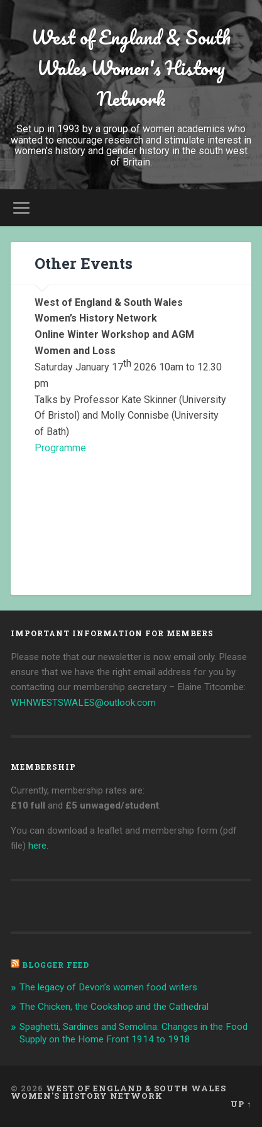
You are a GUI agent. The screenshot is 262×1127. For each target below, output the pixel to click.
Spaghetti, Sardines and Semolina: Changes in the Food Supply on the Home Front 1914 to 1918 (133, 1033)
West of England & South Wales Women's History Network (131, 68)
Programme (60, 448)
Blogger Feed (55, 965)
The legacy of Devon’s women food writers (108, 987)
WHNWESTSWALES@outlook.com (83, 702)
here (37, 845)
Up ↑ (241, 1104)
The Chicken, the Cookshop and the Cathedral (114, 1006)
